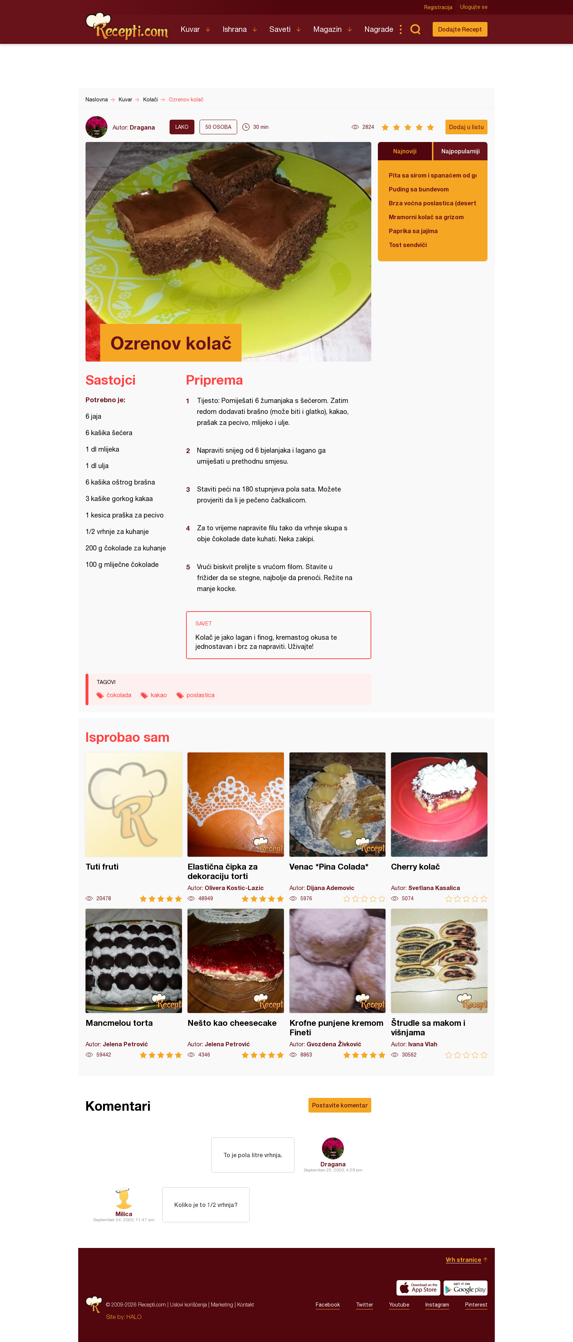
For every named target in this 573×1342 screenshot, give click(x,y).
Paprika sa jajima (413, 230)
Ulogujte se (473, 7)
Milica (123, 1213)
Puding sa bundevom (419, 189)
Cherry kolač (439, 827)
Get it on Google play (465, 1288)
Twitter (364, 1305)
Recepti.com (128, 26)
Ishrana (235, 29)
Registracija (438, 7)
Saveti (280, 29)
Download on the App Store (418, 1288)
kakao (159, 695)
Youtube (399, 1305)
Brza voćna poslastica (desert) (433, 202)
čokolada (119, 695)
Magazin (327, 29)
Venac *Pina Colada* (337, 827)
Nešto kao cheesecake (235, 983)
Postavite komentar (340, 1105)
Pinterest (476, 1305)
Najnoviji (405, 150)
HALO (133, 1316)
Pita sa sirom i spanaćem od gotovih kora (433, 175)
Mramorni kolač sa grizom (426, 216)
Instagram (437, 1305)
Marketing (222, 1304)
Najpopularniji (460, 150)
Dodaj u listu (466, 126)
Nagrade (378, 29)
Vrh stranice (463, 1259)
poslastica (201, 695)
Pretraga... (415, 29)
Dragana (142, 127)
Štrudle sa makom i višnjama (439, 983)
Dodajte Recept (460, 29)
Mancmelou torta (134, 983)
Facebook (328, 1305)
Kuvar (190, 29)
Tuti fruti (134, 827)
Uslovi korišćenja (188, 1304)
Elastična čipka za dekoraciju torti (235, 827)
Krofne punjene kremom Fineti (337, 983)
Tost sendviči (408, 244)
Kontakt (245, 1304)
